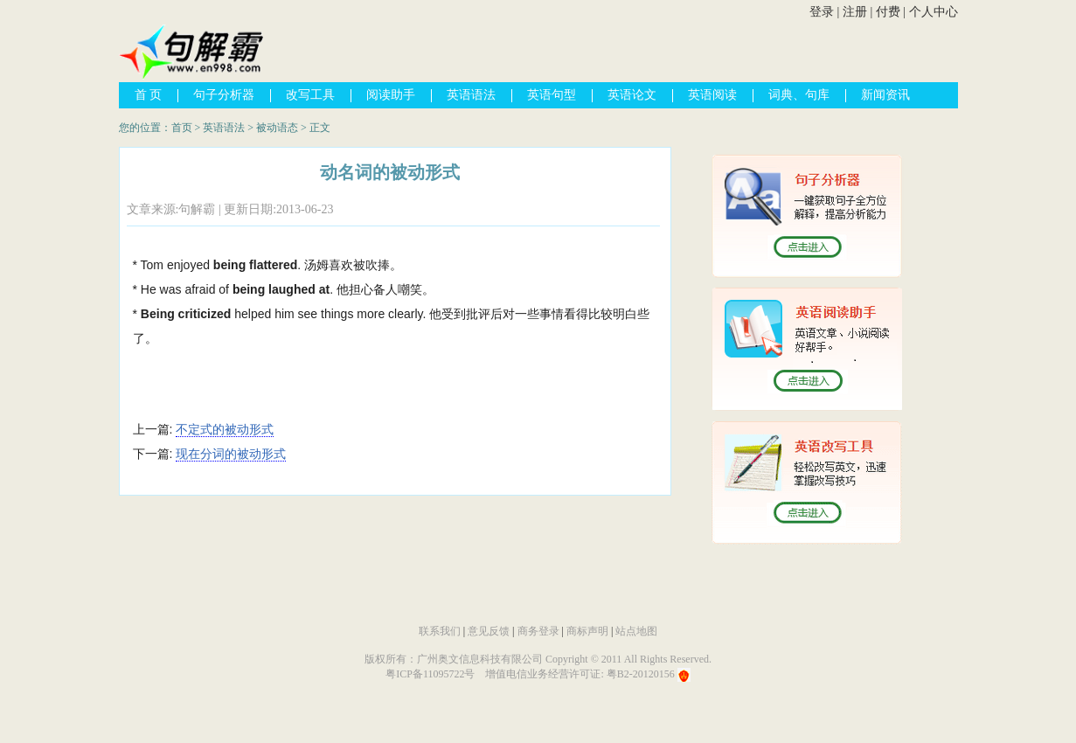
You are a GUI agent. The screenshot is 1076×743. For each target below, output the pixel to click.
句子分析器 (223, 94)
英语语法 (471, 94)
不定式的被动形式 (225, 429)
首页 (181, 128)
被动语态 (277, 128)
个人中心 (933, 11)
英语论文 (631, 94)
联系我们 (440, 631)
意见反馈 (489, 631)
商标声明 (587, 631)
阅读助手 (390, 94)
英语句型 (551, 94)
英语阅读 (712, 94)
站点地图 (636, 631)
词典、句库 (799, 94)
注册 (855, 11)
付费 (888, 11)
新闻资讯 (885, 94)
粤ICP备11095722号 (430, 674)
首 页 (149, 94)
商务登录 (538, 631)
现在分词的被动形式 (231, 454)
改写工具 (310, 94)
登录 (821, 11)
